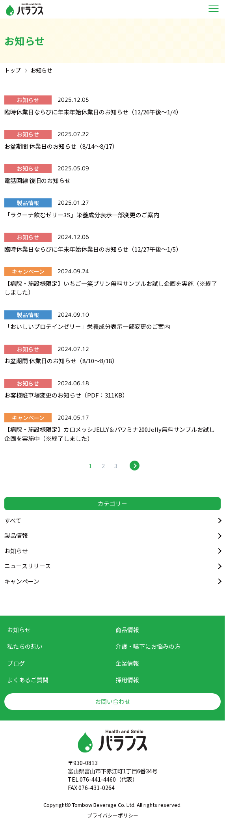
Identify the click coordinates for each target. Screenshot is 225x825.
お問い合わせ (112, 701)
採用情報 (127, 680)
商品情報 (127, 629)
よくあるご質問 (27, 680)
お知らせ (16, 551)
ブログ (16, 663)
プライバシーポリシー (112, 815)
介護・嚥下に (147, 646)
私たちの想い (25, 646)
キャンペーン (21, 581)
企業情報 (127, 663)
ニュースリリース (27, 566)
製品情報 (16, 535)
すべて (12, 520)
